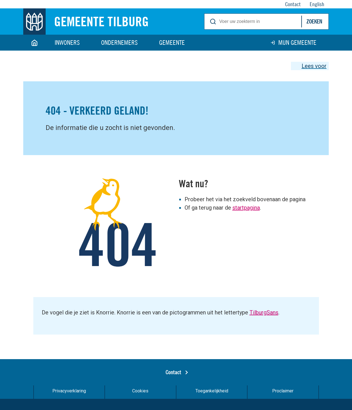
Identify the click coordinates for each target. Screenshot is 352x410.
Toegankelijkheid (211, 391)
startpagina (246, 207)
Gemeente (172, 42)
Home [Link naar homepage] (34, 43)
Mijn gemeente (297, 42)
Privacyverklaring (69, 391)
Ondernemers (119, 42)
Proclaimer (282, 391)
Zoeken (314, 21)
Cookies (140, 391)
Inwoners (67, 42)
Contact (173, 372)
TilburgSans (264, 312)
